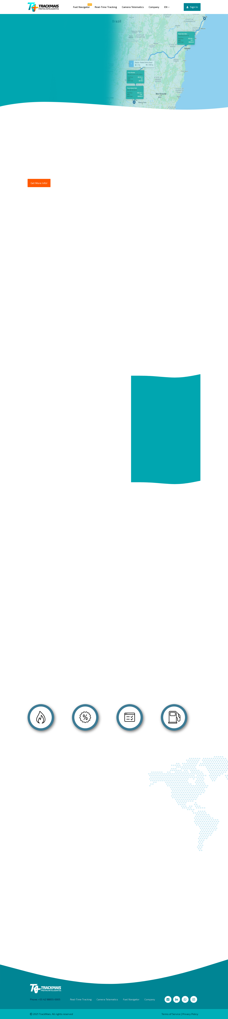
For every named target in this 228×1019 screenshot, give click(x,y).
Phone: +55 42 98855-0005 (45, 999)
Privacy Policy (190, 1013)
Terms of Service (170, 1013)
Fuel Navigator (81, 6)
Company (154, 6)
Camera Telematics (133, 6)
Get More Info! (39, 183)
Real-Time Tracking (106, 6)
